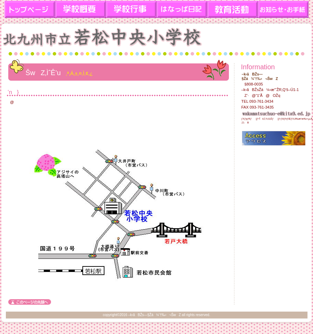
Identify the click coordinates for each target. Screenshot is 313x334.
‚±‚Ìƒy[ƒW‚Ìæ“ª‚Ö (29, 302)
